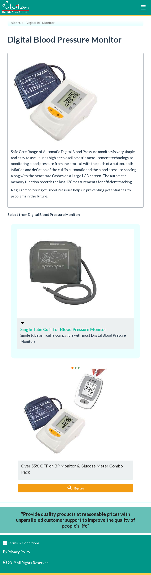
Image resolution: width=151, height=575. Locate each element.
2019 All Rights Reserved (26, 562)
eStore (16, 23)
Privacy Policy (16, 551)
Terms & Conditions (21, 543)
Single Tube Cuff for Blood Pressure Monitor (63, 329)
